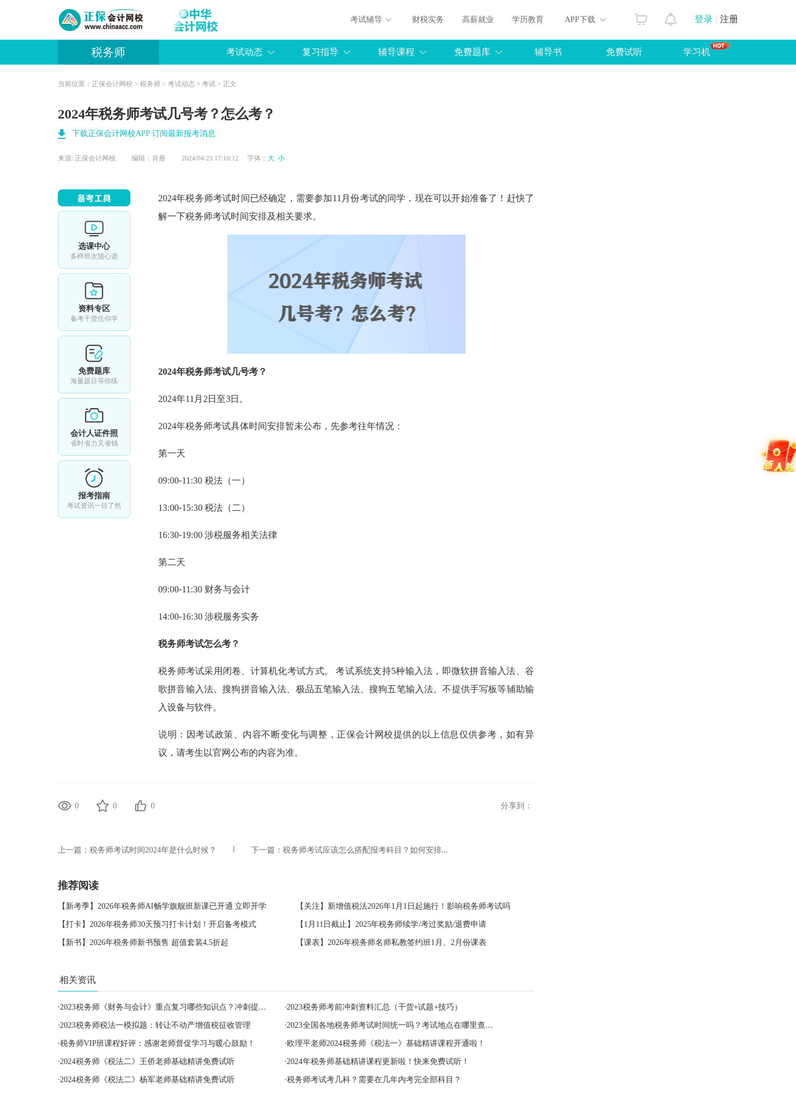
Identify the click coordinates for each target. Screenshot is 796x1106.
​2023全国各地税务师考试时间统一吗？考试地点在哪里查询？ (394, 1025)
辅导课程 (396, 52)
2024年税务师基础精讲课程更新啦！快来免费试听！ (378, 1061)
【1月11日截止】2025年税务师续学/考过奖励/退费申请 (391, 924)
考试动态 (244, 52)
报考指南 (94, 489)
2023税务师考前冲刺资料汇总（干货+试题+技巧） (375, 1007)
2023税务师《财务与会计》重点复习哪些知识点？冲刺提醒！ (167, 1007)
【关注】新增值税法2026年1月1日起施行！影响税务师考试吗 (403, 906)
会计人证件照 (94, 427)
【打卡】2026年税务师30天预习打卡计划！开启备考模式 (157, 924)
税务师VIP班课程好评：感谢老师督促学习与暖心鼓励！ (158, 1043)
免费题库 (472, 52)
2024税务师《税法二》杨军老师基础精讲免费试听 (147, 1079)
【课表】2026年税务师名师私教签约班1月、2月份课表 (391, 942)
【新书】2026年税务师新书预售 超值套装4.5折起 (143, 942)
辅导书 (548, 52)
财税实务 (428, 19)
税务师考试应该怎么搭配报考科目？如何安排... (365, 850)
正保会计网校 (112, 84)
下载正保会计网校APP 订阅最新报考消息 (143, 133)
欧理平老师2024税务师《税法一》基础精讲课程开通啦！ (386, 1043)
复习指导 (320, 52)
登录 (704, 19)
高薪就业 (478, 19)
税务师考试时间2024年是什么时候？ (153, 850)
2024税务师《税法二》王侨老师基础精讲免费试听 (147, 1061)
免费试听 (624, 52)
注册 (729, 19)
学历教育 (528, 19)
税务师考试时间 (217, 198)
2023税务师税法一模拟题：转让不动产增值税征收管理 (155, 1025)
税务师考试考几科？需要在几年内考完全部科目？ (374, 1079)
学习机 (707, 49)
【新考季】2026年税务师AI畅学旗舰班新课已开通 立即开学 (162, 906)
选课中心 (94, 239)
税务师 (108, 52)
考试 (208, 84)
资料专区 (94, 302)
